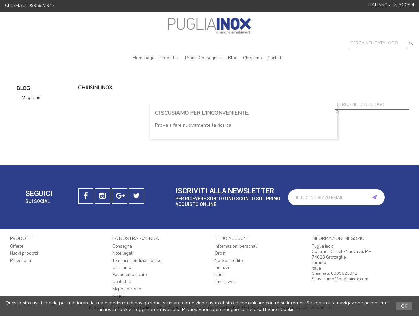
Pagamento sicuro (129, 275)
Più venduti (20, 261)
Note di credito (229, 261)
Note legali (122, 253)
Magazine (31, 98)
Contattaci (122, 282)
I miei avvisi (226, 282)
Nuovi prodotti (24, 253)
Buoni (220, 275)
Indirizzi (222, 268)
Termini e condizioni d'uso (137, 261)
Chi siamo (121, 268)
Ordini (220, 253)
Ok (404, 306)
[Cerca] (378, 43)
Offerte (16, 246)
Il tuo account (232, 239)
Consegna (122, 246)
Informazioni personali (236, 246)
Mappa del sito (126, 289)
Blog (23, 88)
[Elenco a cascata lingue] (380, 5)
